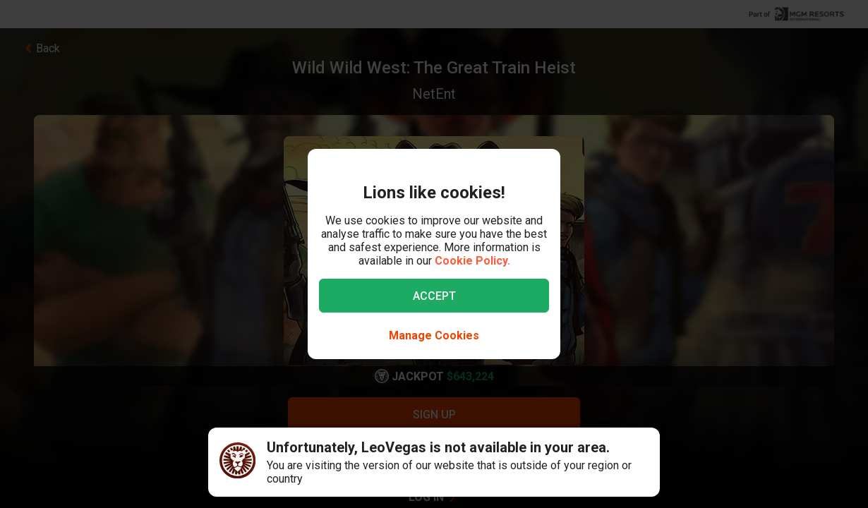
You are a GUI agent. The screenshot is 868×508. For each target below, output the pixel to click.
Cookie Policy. (472, 260)
